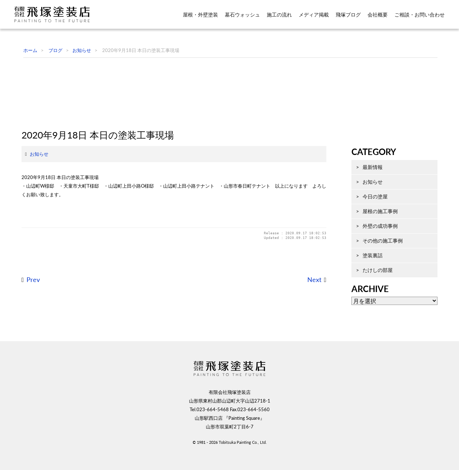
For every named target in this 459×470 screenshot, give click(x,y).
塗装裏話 (365, 289)
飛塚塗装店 (57, 14)
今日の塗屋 (367, 230)
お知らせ (32, 203)
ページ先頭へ (435, 452)
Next (307, 329)
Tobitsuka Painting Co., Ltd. (243, 458)
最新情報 (365, 201)
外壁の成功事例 (373, 260)
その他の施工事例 (375, 275)
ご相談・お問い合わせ (419, 15)
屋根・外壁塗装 (200, 15)
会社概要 (378, 15)
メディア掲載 (314, 15)
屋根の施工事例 (373, 245)
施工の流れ (279, 15)
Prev (26, 329)
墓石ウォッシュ (242, 15)
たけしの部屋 (370, 304)
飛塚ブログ (348, 15)
